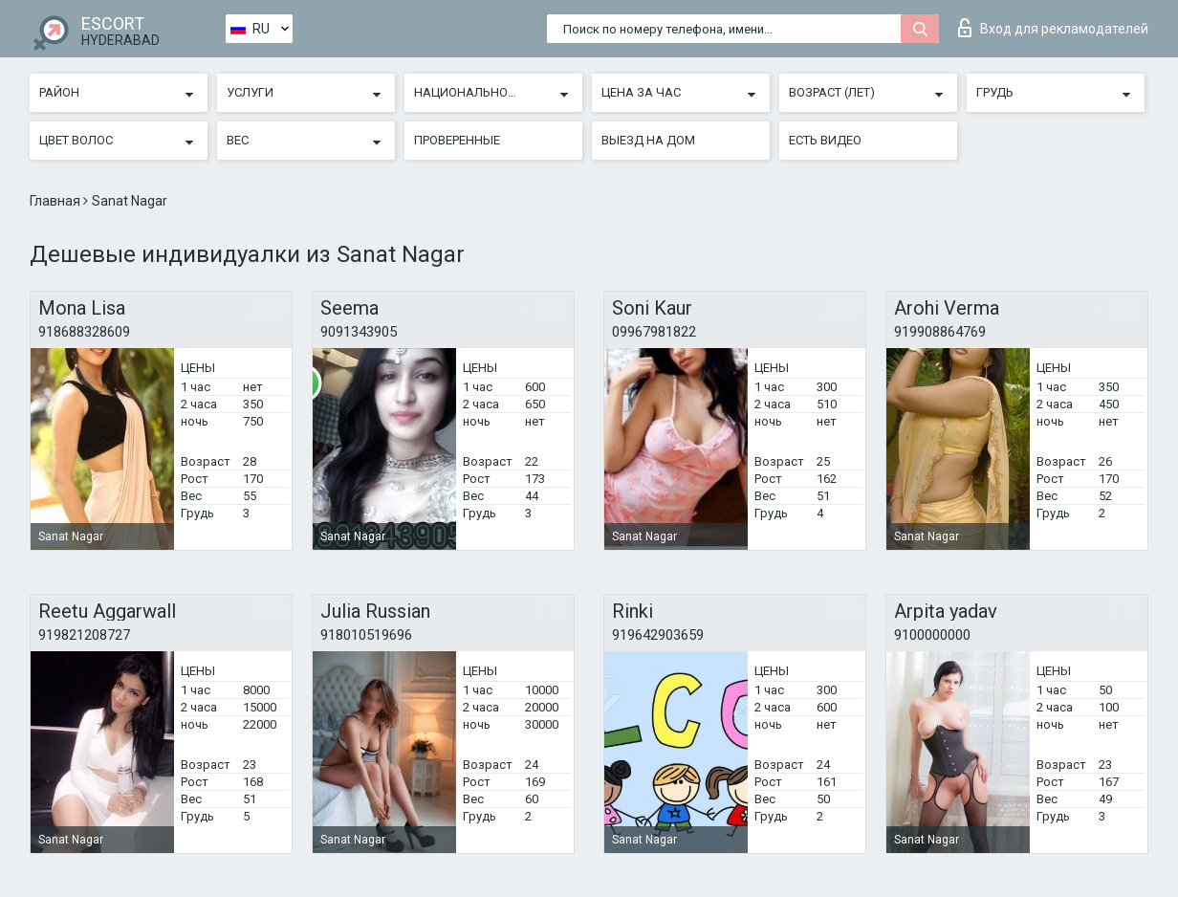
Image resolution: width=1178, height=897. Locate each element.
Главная (56, 200)
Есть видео (825, 140)
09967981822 (654, 331)
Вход (1053, 27)
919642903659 (658, 635)
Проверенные (457, 140)
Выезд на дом (648, 140)
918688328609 (84, 331)
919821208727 (84, 635)
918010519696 (366, 635)
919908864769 (940, 331)
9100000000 (932, 635)
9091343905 (358, 331)
